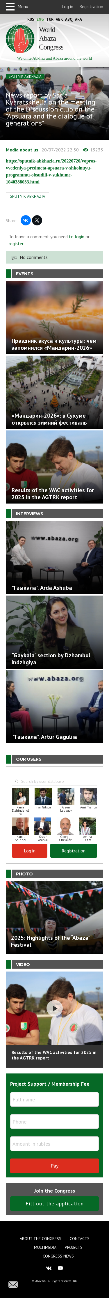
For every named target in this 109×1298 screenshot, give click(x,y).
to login (76, 236)
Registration (91, 6)
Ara (78, 19)
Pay (54, 1165)
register (16, 243)
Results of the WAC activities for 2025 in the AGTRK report (54, 1055)
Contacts (80, 1238)
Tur (49, 19)
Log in (67, 6)
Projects (74, 1247)
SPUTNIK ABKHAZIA (25, 76)
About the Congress (40, 1238)
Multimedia (45, 1247)
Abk (59, 19)
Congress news (58, 1256)
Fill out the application (55, 1203)
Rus (30, 19)
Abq (69, 19)
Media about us (22, 150)
